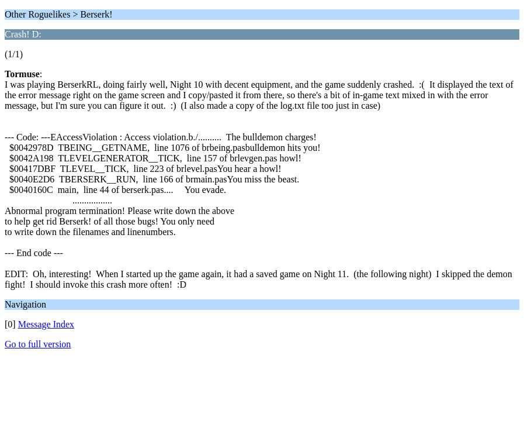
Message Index (46, 324)
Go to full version (38, 344)
